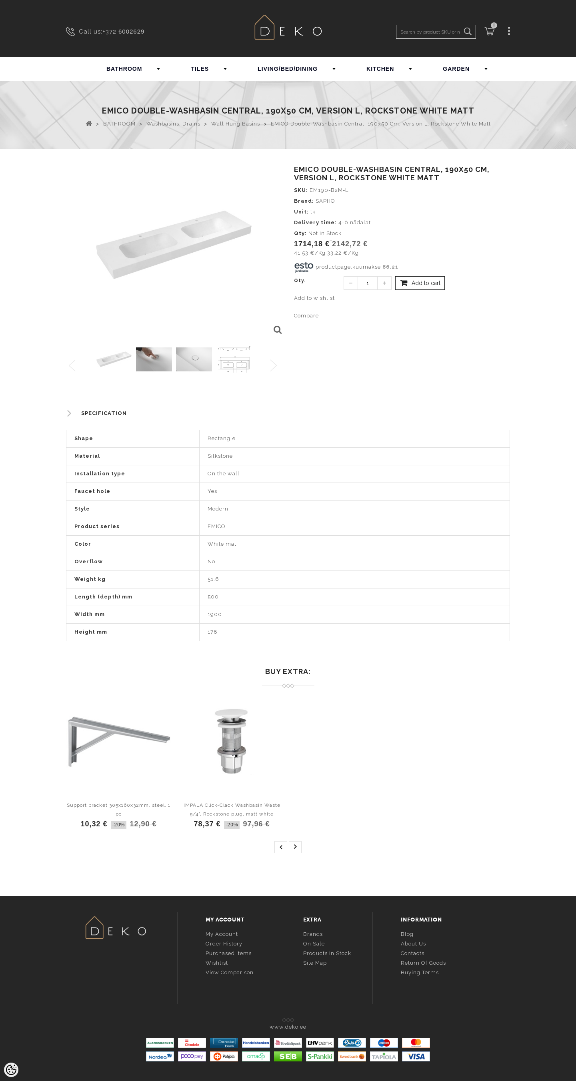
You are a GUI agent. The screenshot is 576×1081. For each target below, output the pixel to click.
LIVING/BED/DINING (288, 69)
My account (222, 933)
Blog (407, 933)
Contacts (412, 952)
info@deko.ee (128, 976)
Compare (306, 316)
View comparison (230, 972)
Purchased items (229, 952)
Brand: (304, 201)
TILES (200, 69)
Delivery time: (315, 222)
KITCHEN (380, 69)
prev (280, 847)
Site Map (315, 962)
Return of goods (423, 962)
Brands (313, 933)
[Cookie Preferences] (11, 1070)
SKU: (301, 190)
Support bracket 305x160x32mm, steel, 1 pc (118, 809)
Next (275, 366)
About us (413, 943)
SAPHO (325, 201)
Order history (224, 943)
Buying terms (420, 972)
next (295, 847)
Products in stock (327, 952)
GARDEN (456, 69)
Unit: (301, 212)
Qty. (300, 280)
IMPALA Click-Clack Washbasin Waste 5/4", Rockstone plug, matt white (232, 809)
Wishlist (217, 962)
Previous (72, 366)
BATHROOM (124, 69)
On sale (314, 943)
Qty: (300, 233)
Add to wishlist (314, 298)
